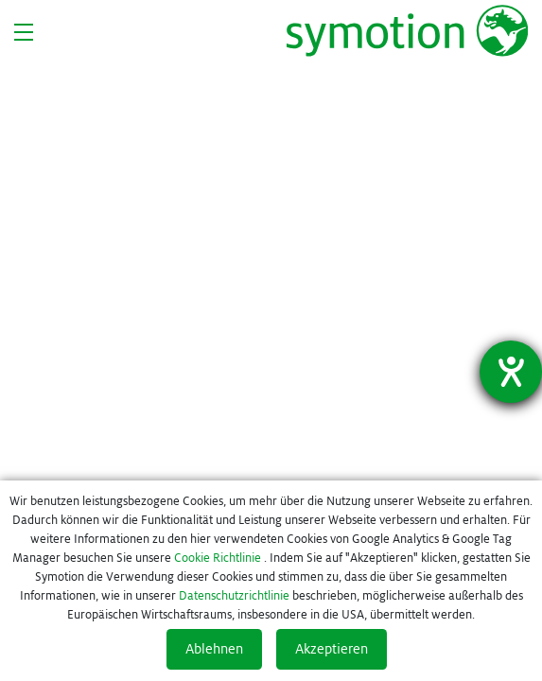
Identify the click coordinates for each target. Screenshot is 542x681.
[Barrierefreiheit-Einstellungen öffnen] (511, 371)
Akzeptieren (331, 648)
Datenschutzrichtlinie (234, 595)
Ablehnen (214, 648)
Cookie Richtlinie (217, 558)
